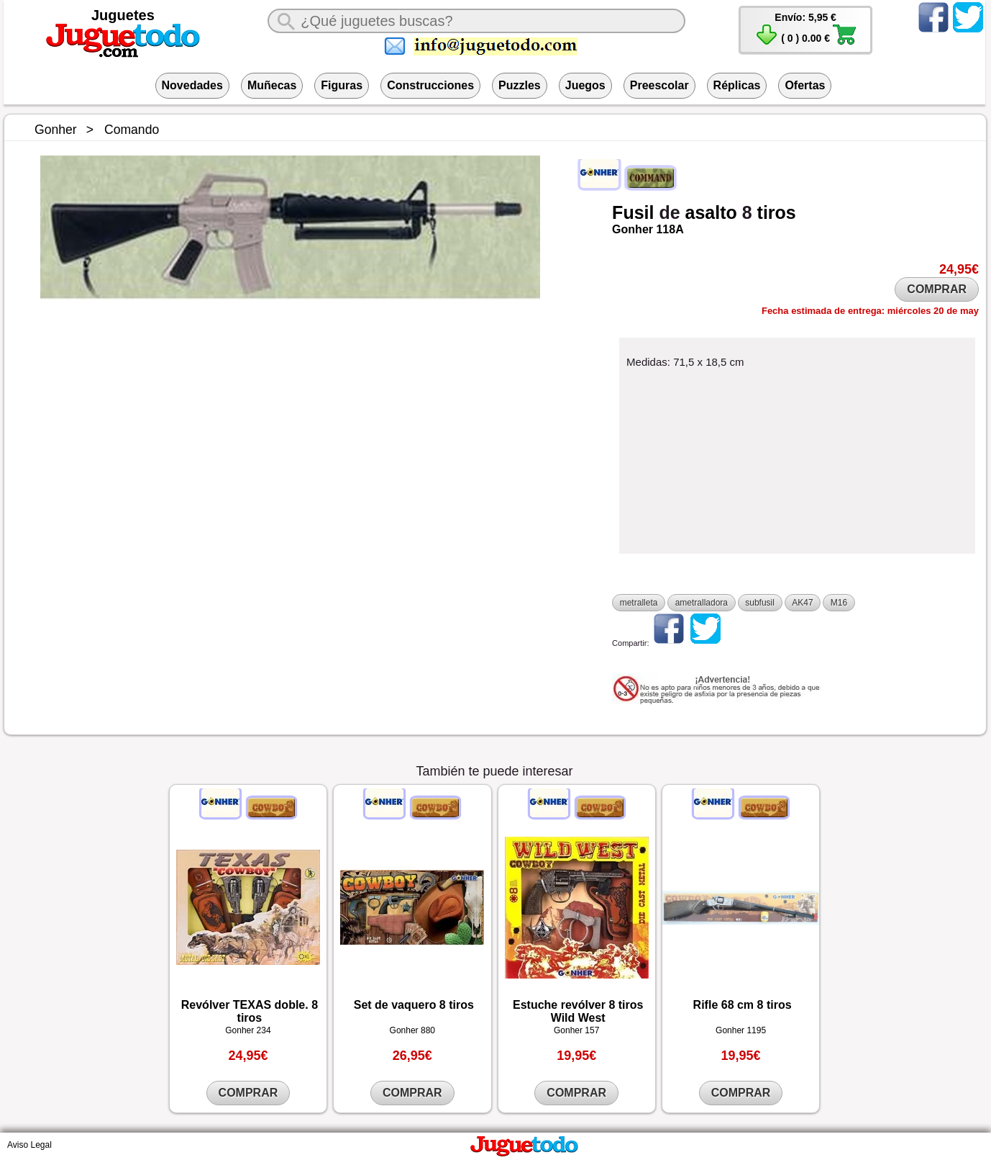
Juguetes (123, 15)
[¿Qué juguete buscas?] (476, 21)
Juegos (585, 85)
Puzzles (519, 85)
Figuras (341, 85)
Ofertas (805, 85)
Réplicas (737, 85)
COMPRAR (937, 289)
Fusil (633, 212)
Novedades (192, 85)
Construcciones (430, 85)
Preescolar (659, 85)
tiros (776, 212)
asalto (711, 212)
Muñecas (271, 85)
